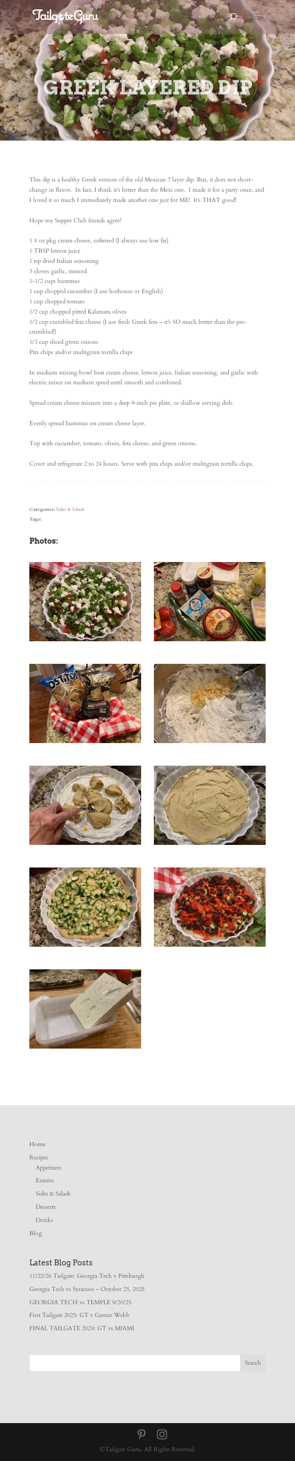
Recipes (38, 1157)
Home (37, 1144)
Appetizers (48, 1168)
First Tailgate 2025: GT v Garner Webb (79, 1315)
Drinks (44, 1220)
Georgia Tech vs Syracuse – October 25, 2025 (87, 1289)
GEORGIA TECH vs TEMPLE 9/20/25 (80, 1302)
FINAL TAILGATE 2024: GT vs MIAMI (81, 1328)
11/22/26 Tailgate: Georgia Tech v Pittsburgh (87, 1276)
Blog (35, 1233)
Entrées (45, 1180)
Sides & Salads (70, 509)
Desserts (46, 1207)
